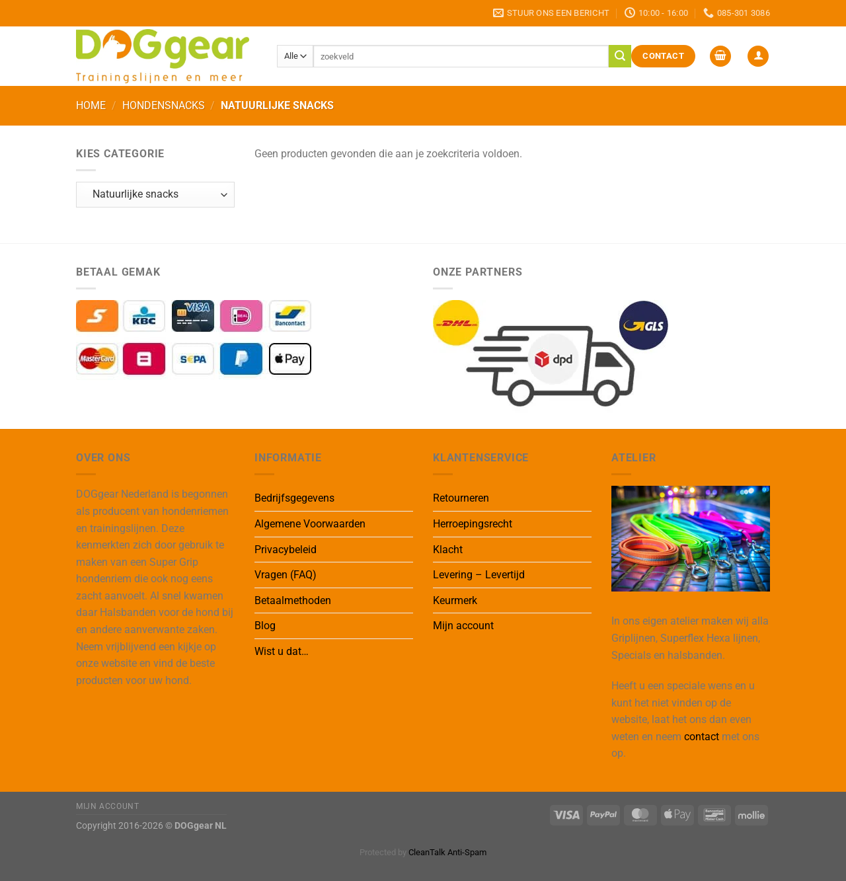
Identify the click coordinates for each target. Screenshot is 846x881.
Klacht (448, 549)
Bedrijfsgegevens (294, 498)
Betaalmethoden (292, 600)
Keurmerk (455, 600)
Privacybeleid (285, 549)
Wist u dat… (281, 651)
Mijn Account (107, 806)
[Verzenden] (620, 56)
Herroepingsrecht (472, 523)
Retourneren (461, 498)
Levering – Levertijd (479, 574)
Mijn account (463, 625)
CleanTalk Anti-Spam (447, 852)
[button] (720, 56)
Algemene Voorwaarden (309, 523)
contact (701, 736)
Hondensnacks (163, 105)
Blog (265, 625)
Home (91, 105)
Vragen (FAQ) (285, 574)
